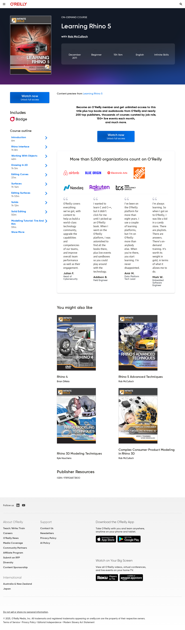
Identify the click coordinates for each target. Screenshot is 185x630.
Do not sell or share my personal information (25, 612)
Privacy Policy (48, 538)
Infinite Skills (161, 54)
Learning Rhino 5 (92, 93)
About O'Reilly (13, 522)
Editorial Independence (49, 622)
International (12, 577)
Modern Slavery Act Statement (78, 622)
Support (46, 522)
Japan (7, 588)
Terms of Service (11, 622)
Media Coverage (13, 543)
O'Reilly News (11, 538)
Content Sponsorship (15, 567)
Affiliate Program (13, 552)
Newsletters (47, 533)
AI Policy (45, 543)
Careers (7, 533)
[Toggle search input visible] (181, 4)
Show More (17, 232)
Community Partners (15, 547)
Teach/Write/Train (14, 528)
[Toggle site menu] (4, 4)
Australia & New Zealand (17, 583)
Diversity (8, 562)
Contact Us (46, 528)
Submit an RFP (11, 557)
